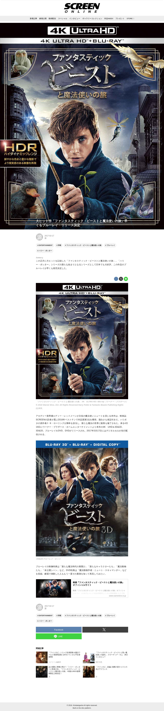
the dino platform (85, 708)
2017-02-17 (49, 236)
